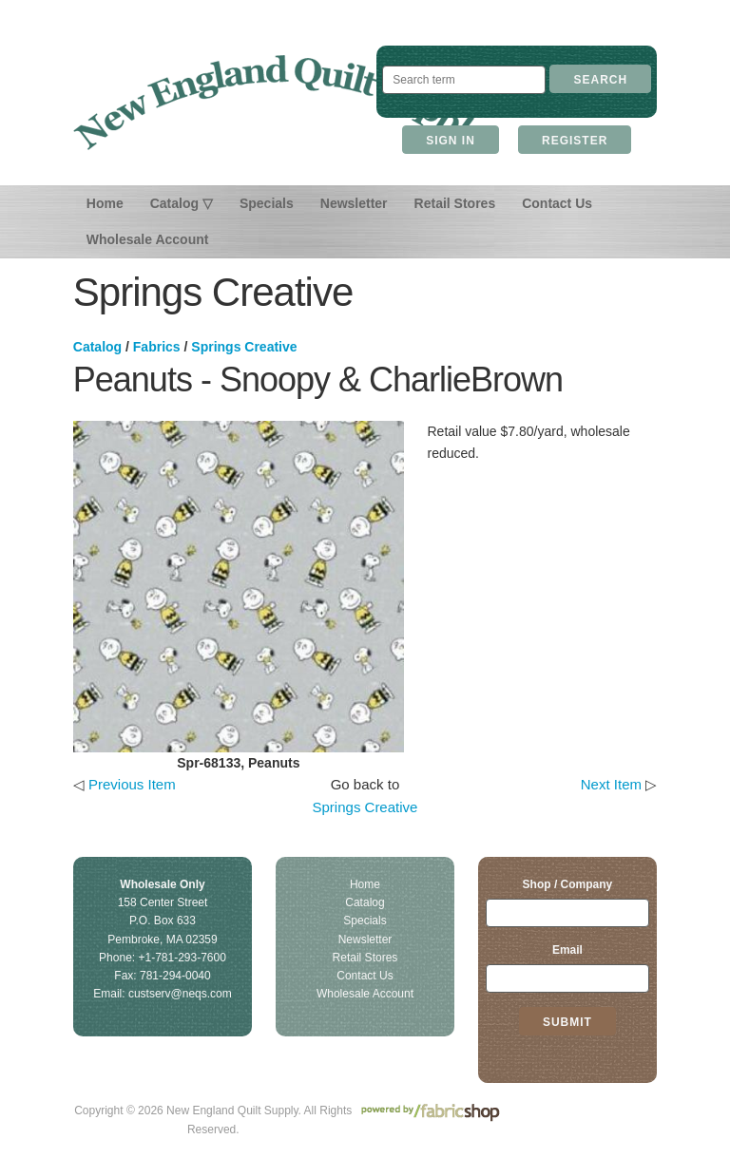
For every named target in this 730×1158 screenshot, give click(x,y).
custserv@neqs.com (180, 993)
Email (567, 950)
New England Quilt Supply (280, 102)
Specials (267, 203)
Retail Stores (455, 203)
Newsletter (354, 203)
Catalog (97, 346)
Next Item (611, 784)
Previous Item (132, 784)
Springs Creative (244, 346)
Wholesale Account (147, 239)
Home (105, 203)
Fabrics (157, 346)
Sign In (450, 140)
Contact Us (557, 203)
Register (574, 140)
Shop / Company (568, 884)
